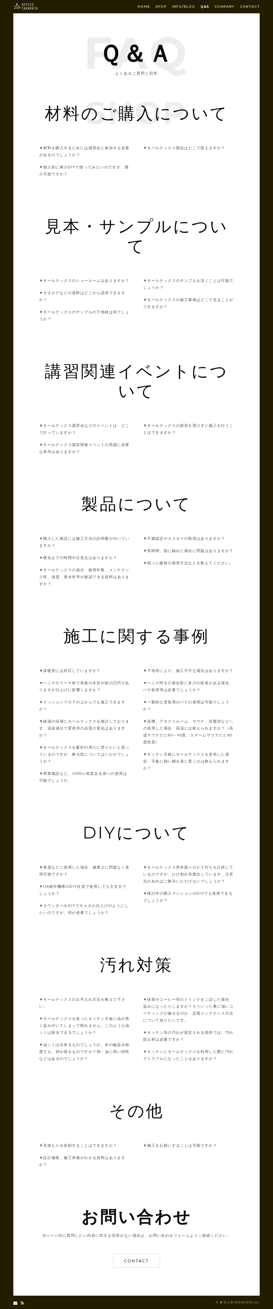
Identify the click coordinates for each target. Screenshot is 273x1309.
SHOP (161, 7)
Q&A (204, 7)
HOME (144, 7)
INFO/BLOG (183, 7)
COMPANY (224, 7)
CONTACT (250, 7)
